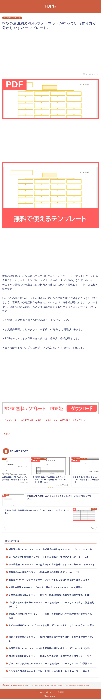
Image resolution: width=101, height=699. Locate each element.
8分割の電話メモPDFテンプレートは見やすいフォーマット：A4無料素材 (46, 587)
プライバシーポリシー (44, 692)
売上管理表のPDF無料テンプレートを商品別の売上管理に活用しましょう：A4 (48, 557)
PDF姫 (50, 6)
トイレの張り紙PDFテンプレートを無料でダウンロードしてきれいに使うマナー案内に (51, 627)
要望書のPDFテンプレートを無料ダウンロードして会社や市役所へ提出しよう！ (49, 579)
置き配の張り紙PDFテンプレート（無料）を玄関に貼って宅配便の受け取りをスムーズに (51, 616)
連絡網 (7, 434)
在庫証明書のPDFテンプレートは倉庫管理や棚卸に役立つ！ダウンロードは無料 (49, 648)
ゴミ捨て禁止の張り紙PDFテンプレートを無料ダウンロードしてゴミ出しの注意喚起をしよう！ (51, 604)
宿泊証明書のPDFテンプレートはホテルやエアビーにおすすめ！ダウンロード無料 (50, 656)
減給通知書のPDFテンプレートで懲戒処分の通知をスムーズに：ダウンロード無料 (50, 549)
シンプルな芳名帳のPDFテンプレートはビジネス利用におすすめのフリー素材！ (49, 671)
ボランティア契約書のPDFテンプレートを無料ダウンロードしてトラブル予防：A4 (51, 663)
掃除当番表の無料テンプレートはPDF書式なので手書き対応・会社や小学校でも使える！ (51, 639)
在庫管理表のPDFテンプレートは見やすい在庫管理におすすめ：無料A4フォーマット (52, 564)
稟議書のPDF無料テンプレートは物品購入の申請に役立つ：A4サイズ (44, 572)
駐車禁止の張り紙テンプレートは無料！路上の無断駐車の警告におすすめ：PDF (49, 595)
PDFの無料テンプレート (12, 18)
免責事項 (61, 692)
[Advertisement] (50, 51)
